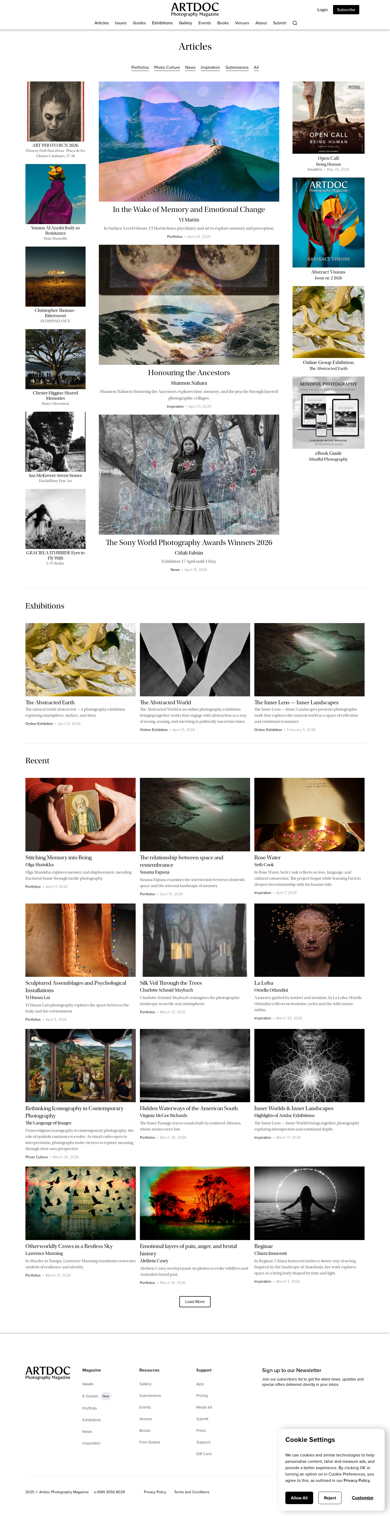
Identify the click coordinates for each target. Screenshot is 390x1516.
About (261, 23)
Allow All (299, 1498)
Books (223, 23)
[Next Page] (195, 1301)
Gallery (185, 23)
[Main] (195, 10)
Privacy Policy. (357, 1480)
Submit (279, 23)
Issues (120, 23)
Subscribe (346, 10)
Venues (242, 23)
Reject (330, 1498)
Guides (139, 23)
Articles (102, 23)
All (256, 67)
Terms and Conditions (192, 1492)
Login (322, 10)
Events (204, 23)
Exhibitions (162, 23)
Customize (362, 1498)
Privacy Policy (155, 1492)
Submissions (237, 67)
